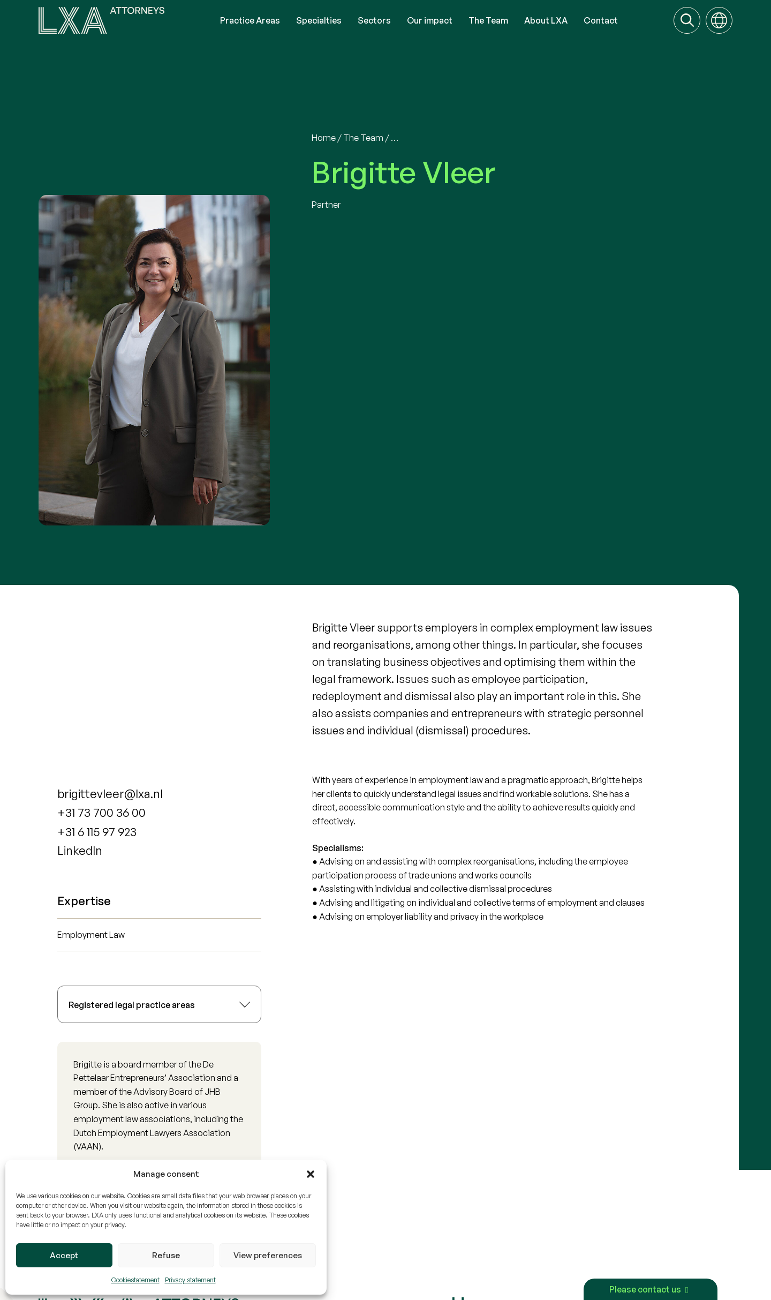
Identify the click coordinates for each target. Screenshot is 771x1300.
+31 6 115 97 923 (97, 831)
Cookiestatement (135, 1280)
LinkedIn (79, 850)
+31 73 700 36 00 (101, 812)
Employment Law (91, 934)
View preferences (267, 1255)
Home (324, 137)
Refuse (166, 1255)
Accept (64, 1255)
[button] (310, 1174)
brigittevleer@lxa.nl (110, 793)
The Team (363, 137)
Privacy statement (190, 1280)
